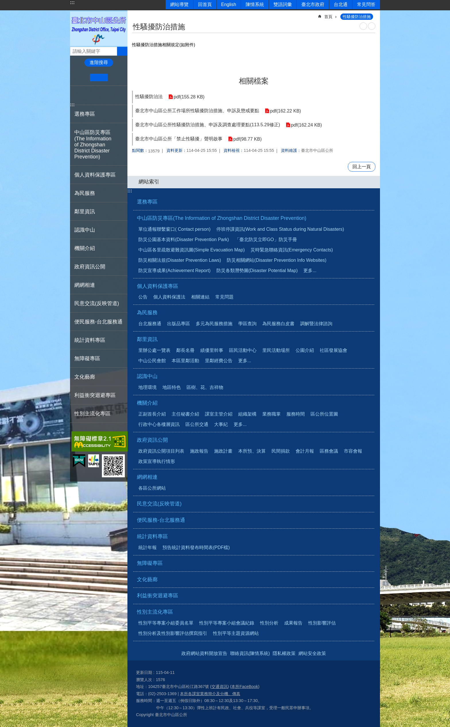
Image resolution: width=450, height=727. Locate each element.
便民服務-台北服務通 (98, 322)
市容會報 (353, 451)
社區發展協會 (333, 350)
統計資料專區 (152, 536)
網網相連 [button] (84, 285)
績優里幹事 (211, 350)
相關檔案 (254, 81)
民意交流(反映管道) (96, 303)
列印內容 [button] (363, 26)
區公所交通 (196, 424)
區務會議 (329, 451)
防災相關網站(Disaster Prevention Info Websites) (276, 260)
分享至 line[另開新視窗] (94, 95)
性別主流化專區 (155, 612)
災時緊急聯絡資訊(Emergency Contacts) (292, 249)
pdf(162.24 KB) (306, 125)
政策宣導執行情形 (156, 461)
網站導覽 (179, 4)
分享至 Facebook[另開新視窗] (76, 95)
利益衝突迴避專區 (95, 395)
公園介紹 (305, 350)
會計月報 (305, 451)
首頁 (328, 16)
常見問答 (366, 4)
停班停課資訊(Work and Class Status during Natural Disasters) (280, 229)
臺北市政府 (312, 4)
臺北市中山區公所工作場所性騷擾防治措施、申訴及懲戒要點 (197, 110)
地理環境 (147, 387)
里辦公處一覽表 (154, 350)
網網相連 (147, 477)
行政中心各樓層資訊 (159, 424)
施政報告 (199, 451)
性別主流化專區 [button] (92, 413)
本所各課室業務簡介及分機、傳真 (210, 693)
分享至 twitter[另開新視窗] (85, 95)
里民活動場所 (276, 350)
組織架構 (247, 414)
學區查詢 (247, 323)
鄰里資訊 (147, 339)
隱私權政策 (284, 653)
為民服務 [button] (84, 193)
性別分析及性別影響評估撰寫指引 (172, 633)
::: (72, 2)
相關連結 (200, 296)
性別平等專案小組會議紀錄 (226, 623)
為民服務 (147, 312)
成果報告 (293, 623)
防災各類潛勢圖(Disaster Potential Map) (257, 270)
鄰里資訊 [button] (84, 211)
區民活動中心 (243, 350)
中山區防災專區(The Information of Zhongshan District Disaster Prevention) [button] (92, 144)
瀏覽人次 (144, 679)
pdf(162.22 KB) (285, 110)
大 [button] (116, 77)
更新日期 (144, 672)
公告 (143, 296)
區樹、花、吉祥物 (205, 387)
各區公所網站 (152, 488)
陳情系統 (255, 4)
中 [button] (98, 77)
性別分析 (269, 623)
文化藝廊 (84, 377)
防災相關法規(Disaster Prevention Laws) (179, 260)
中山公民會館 (152, 360)
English (228, 4)
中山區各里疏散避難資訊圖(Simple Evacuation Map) (191, 249)
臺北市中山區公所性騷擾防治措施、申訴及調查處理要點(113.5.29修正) (207, 124)
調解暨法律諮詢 (316, 323)
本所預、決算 (252, 451)
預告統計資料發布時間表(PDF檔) (196, 547)
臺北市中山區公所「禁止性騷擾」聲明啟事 (178, 138)
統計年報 (147, 547)
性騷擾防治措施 (357, 16)
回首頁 (205, 4)
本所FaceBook (244, 686)
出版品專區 (178, 323)
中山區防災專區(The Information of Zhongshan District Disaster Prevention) (221, 218)
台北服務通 (149, 323)
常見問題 (224, 296)
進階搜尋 (99, 62)
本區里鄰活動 (185, 360)
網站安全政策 (312, 653)
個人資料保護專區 (157, 286)
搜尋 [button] (122, 51)
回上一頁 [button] (361, 166)
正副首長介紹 (152, 414)
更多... (309, 270)
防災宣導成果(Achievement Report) (174, 270)
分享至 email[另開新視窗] (103, 95)
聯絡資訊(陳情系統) (250, 653)
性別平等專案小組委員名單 (165, 623)
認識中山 (147, 376)
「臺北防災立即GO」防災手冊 (266, 239)
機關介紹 (147, 403)
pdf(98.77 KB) (247, 139)
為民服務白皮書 (278, 323)
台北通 (341, 4)
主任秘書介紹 (185, 414)
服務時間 (295, 414)
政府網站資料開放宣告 (204, 653)
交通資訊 (220, 686)
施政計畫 (223, 451)
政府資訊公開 (152, 440)
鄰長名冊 (185, 350)
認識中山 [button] (84, 230)
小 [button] (81, 77)
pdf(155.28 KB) (189, 96)
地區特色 (171, 387)
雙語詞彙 (283, 4)
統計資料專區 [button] (89, 340)
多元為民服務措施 (214, 323)
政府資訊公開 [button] (89, 267)
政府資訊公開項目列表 (161, 451)
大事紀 (221, 424)
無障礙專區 (87, 358)
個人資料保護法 (169, 296)
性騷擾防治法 (149, 96)
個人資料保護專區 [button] (95, 175)
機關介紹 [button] (84, 248)
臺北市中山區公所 (98, 28)
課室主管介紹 (218, 414)
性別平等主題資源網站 (236, 633)
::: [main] (135, 14)
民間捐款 (280, 451)
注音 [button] (371, 26)
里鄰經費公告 (218, 360)
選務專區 (84, 114)
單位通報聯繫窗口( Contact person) (174, 229)
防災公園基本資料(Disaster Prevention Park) (183, 239)
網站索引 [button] (149, 182)
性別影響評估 (322, 623)
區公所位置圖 (324, 414)
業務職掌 (271, 414)
